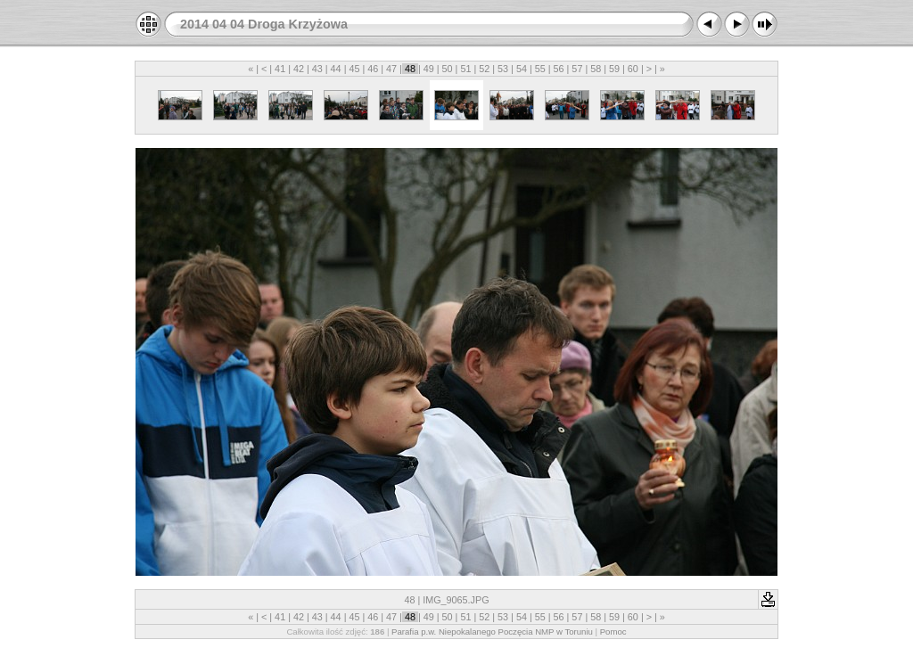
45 (354, 68)
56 (559, 68)
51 (465, 68)
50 (448, 68)
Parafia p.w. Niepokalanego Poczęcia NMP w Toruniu (492, 631)
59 (614, 68)
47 (391, 68)
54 (522, 68)
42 (299, 68)
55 (540, 68)
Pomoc (613, 631)
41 (280, 68)
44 (336, 68)
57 (577, 68)
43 (317, 68)
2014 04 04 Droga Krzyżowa (264, 24)
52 (484, 68)
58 (596, 68)
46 (373, 68)
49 (429, 68)
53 (503, 68)
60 (633, 68)
